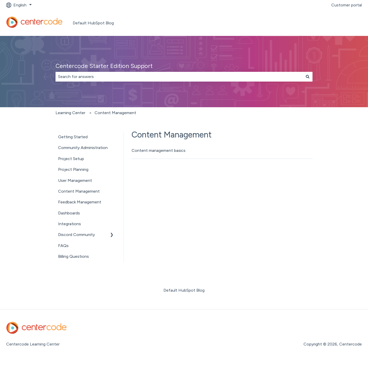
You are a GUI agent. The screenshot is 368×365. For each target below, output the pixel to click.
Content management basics (159, 150)
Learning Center (70, 112)
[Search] (307, 77)
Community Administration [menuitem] (83, 147)
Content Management (115, 112)
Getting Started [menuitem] (73, 136)
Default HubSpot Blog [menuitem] (184, 290)
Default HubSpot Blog (93, 23)
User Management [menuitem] (75, 180)
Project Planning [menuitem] (73, 169)
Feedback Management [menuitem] (79, 202)
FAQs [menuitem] (63, 245)
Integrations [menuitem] (69, 223)
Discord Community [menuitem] (76, 234)
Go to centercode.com (335, 23)
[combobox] (179, 77)
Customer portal (346, 5)
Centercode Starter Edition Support (104, 66)
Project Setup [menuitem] (71, 158)
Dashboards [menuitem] (69, 213)
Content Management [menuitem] (79, 191)
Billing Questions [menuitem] (73, 256)
